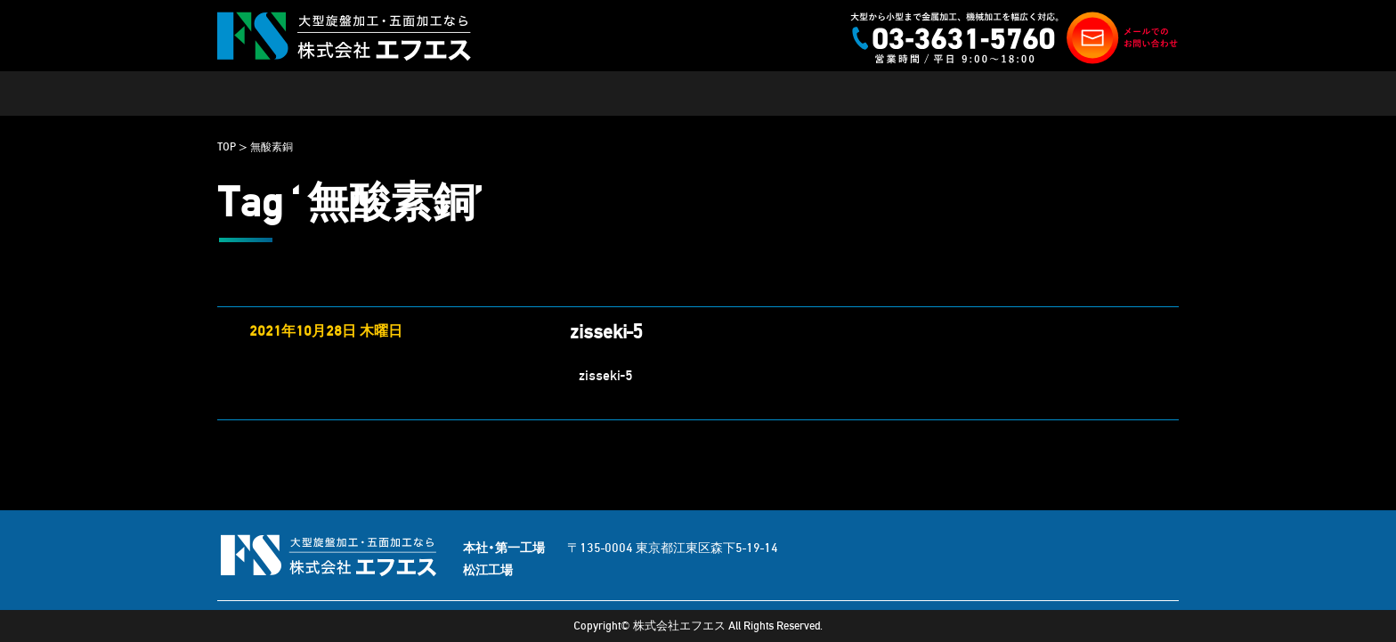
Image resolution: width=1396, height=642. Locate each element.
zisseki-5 (606, 332)
